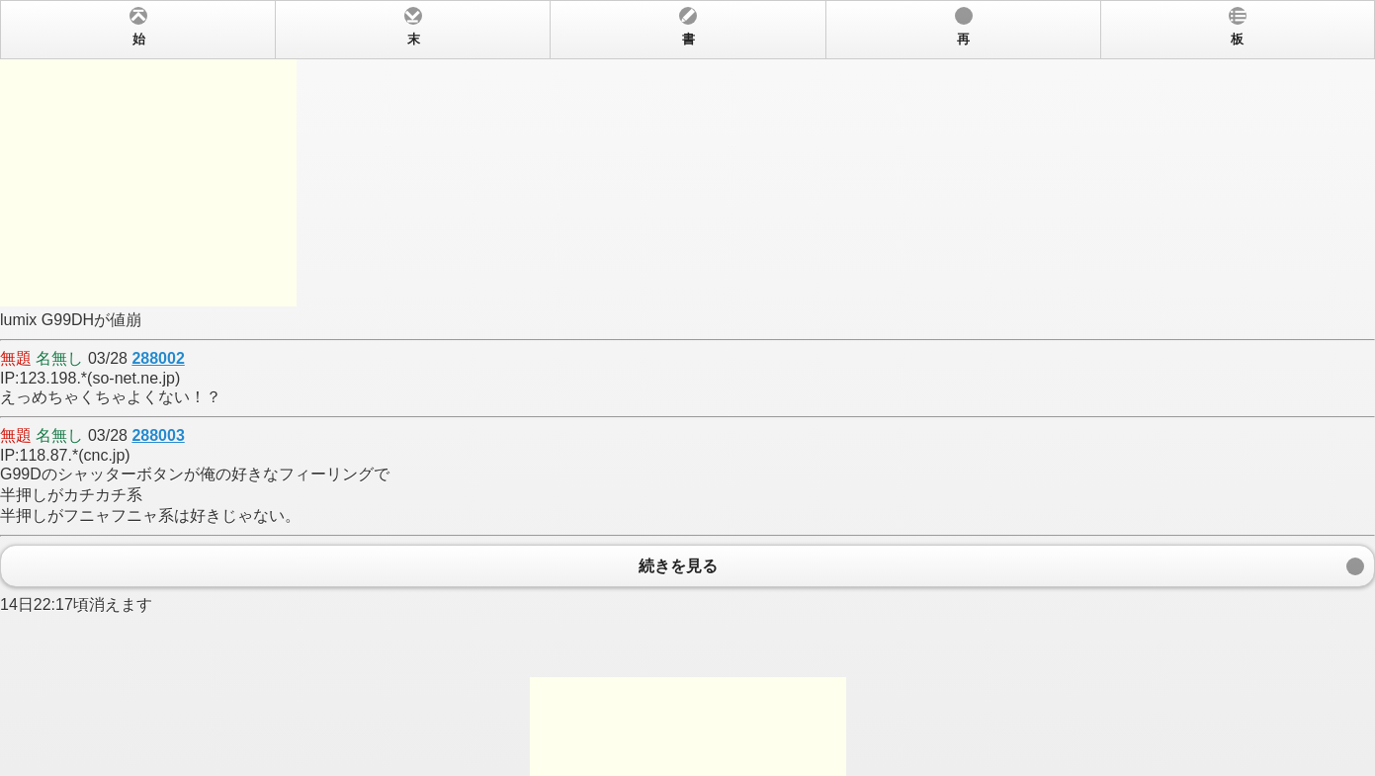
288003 (157, 435)
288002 (157, 358)
